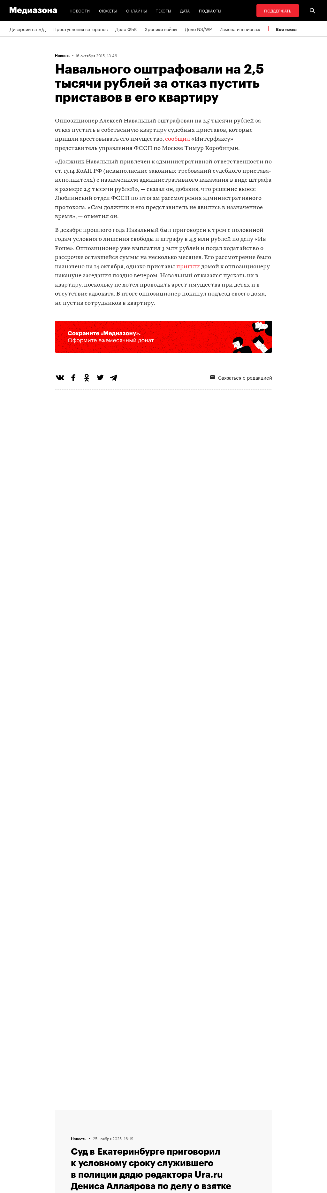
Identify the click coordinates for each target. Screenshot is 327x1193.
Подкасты (210, 10)
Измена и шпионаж (239, 28)
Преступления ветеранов (80, 28)
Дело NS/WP (198, 28)
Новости (80, 10)
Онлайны (136, 10)
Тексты (163, 10)
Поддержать (277, 10)
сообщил (177, 139)
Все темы (286, 29)
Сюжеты (108, 10)
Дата (185, 10)
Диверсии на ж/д (28, 28)
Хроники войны (161, 28)
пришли (188, 267)
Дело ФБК (126, 28)
